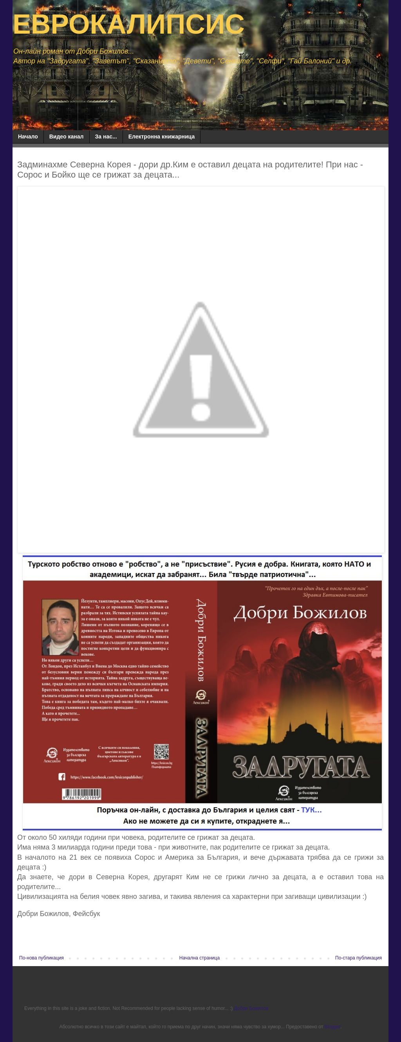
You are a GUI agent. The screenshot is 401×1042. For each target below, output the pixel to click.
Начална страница (199, 958)
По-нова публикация (41, 958)
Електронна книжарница (161, 136)
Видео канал (66, 136)
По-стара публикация (358, 958)
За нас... (106, 136)
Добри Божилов (251, 1008)
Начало (28, 136)
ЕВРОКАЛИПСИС (129, 24)
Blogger (332, 1026)
